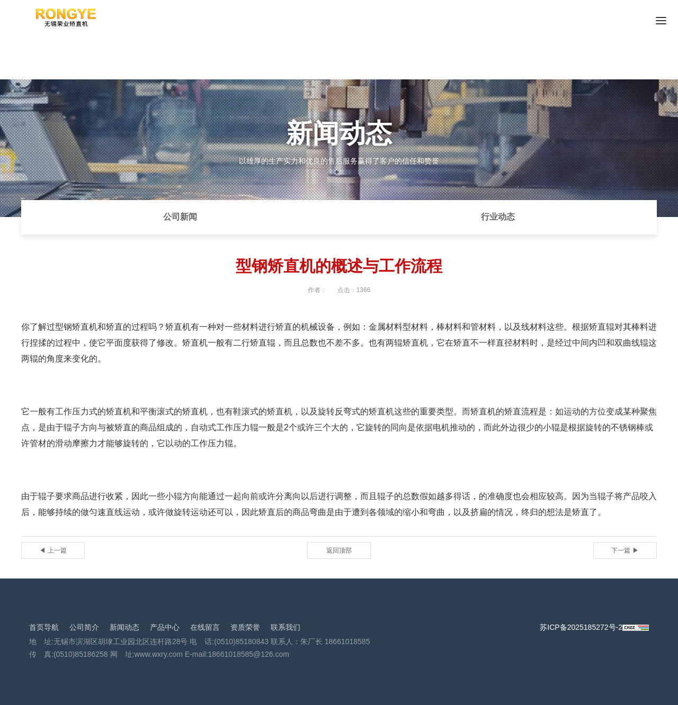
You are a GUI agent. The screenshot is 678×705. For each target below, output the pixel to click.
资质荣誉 (245, 627)
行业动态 (498, 216)
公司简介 (84, 627)
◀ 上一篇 (52, 550)
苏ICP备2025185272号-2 (581, 627)
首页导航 (44, 627)
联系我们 (285, 627)
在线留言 (205, 627)
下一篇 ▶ (624, 550)
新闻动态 (124, 627)
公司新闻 (180, 216)
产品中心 (165, 627)
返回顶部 (339, 550)
